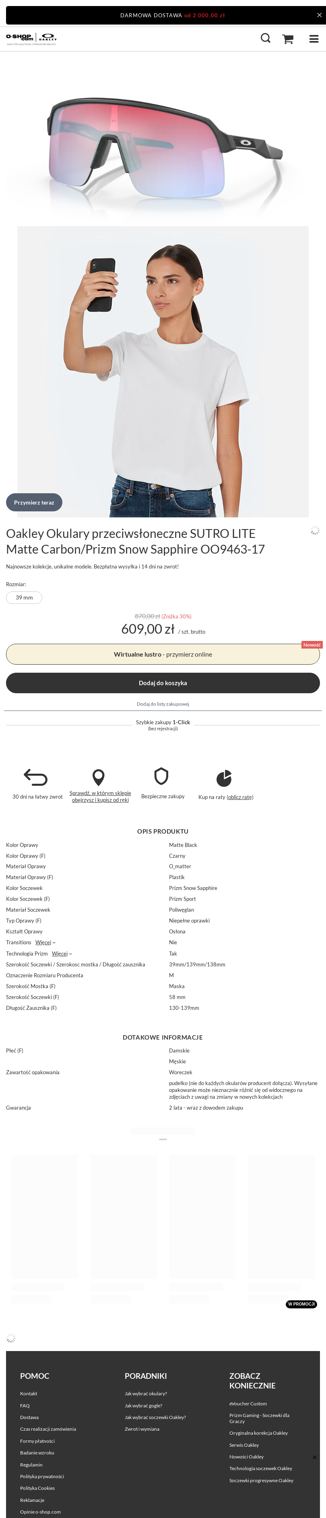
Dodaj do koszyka (163, 682)
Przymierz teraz (34, 502)
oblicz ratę (240, 797)
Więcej (43, 942)
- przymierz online (163, 654)
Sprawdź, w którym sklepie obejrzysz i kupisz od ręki (100, 796)
